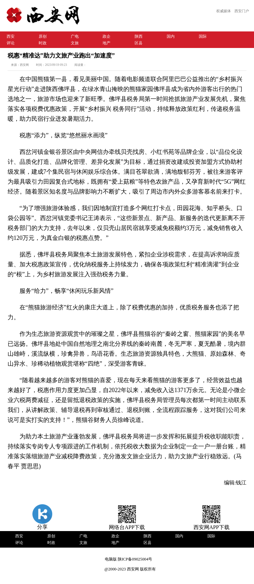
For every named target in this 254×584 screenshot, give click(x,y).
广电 (75, 36)
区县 (139, 43)
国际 (203, 36)
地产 (106, 43)
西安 (11, 36)
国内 (171, 36)
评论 (11, 43)
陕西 (139, 36)
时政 (43, 43)
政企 (106, 36)
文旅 (75, 43)
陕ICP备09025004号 (135, 559)
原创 (43, 36)
